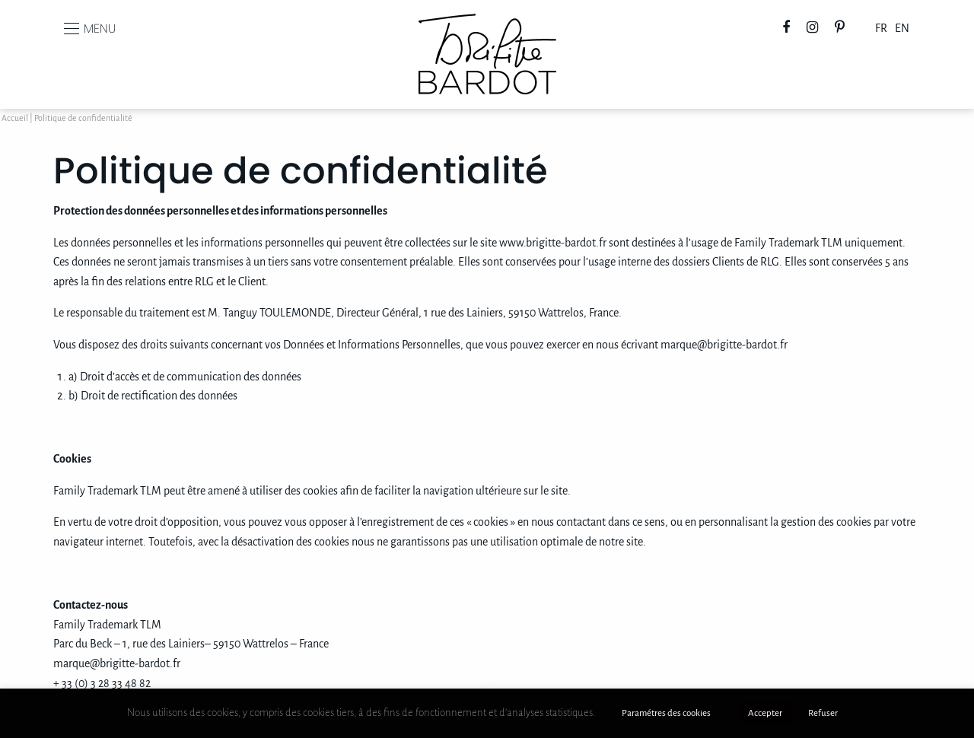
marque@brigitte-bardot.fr (724, 345)
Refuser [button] (823, 713)
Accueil (15, 118)
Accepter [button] (765, 713)
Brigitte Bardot (487, 23)
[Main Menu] (71, 29)
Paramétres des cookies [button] (666, 713)
